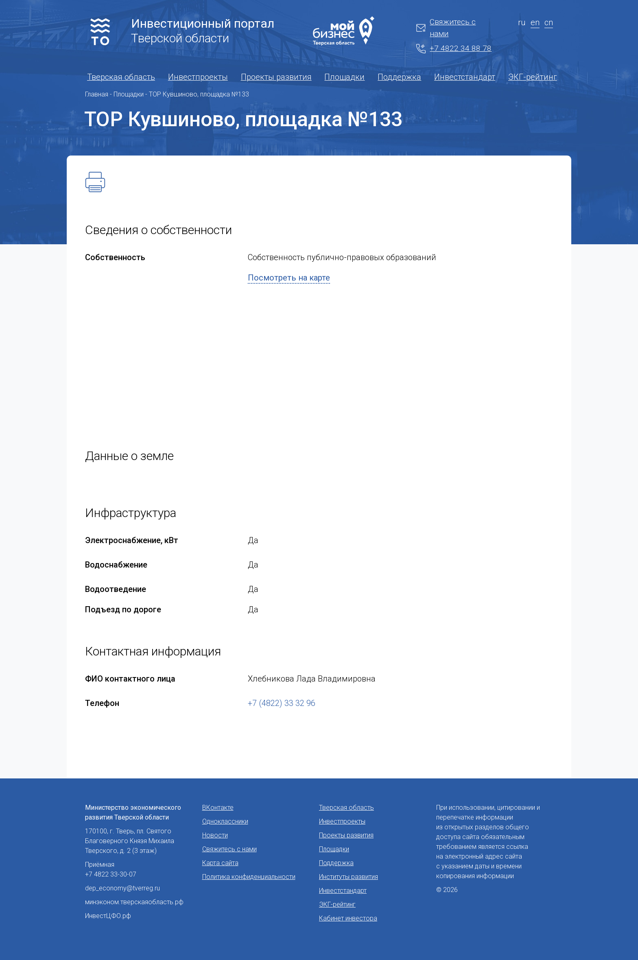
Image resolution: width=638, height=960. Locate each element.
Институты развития (348, 877)
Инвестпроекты (198, 77)
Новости (215, 835)
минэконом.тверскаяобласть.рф (134, 902)
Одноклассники (225, 821)
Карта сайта (220, 863)
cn (548, 22)
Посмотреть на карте (289, 278)
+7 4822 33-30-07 (110, 874)
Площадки (344, 77)
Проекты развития (276, 77)
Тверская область (121, 77)
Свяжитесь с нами (446, 27)
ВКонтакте (218, 807)
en (535, 22)
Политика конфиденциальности (248, 877)
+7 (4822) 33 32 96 (281, 703)
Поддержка (399, 77)
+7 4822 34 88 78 (454, 48)
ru (522, 22)
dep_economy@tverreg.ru (122, 888)
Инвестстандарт (464, 77)
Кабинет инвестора (348, 918)
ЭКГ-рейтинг (532, 77)
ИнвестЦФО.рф (108, 916)
